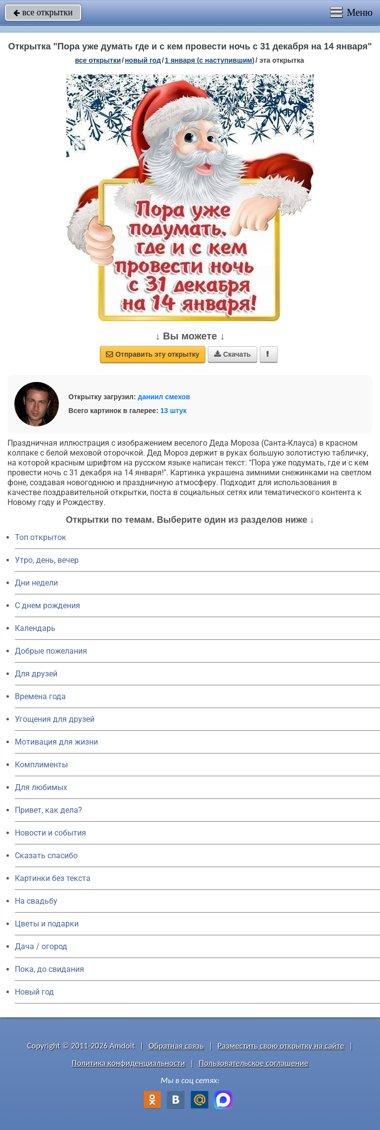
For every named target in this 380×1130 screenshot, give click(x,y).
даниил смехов (164, 397)
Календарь (35, 628)
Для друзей (36, 673)
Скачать (232, 354)
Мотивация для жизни (56, 742)
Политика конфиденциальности (128, 1063)
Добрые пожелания (51, 651)
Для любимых (41, 787)
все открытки (43, 12)
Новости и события (50, 832)
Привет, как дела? (48, 810)
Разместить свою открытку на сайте (281, 1046)
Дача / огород (41, 946)
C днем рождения (47, 605)
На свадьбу (36, 901)
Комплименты (41, 764)
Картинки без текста (53, 878)
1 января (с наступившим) (209, 60)
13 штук (173, 411)
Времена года (40, 696)
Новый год (34, 992)
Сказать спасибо (46, 855)
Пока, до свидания (49, 969)
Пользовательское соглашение (253, 1063)
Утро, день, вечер (47, 560)
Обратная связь (176, 1046)
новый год (143, 60)
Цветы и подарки (47, 923)
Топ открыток (40, 537)
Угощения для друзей (55, 719)
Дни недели (36, 582)
